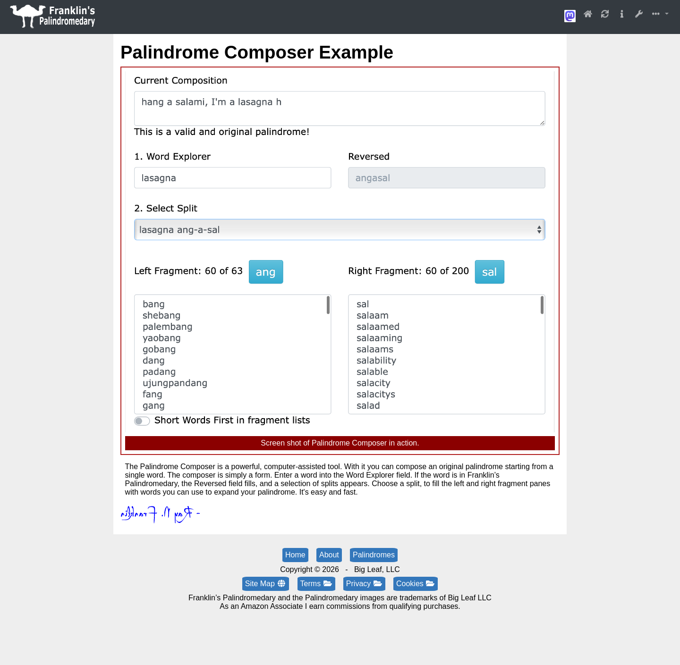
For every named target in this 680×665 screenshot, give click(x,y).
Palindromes (374, 555)
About (329, 555)
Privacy (364, 584)
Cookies (415, 584)
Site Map (266, 584)
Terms (316, 584)
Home (295, 555)
